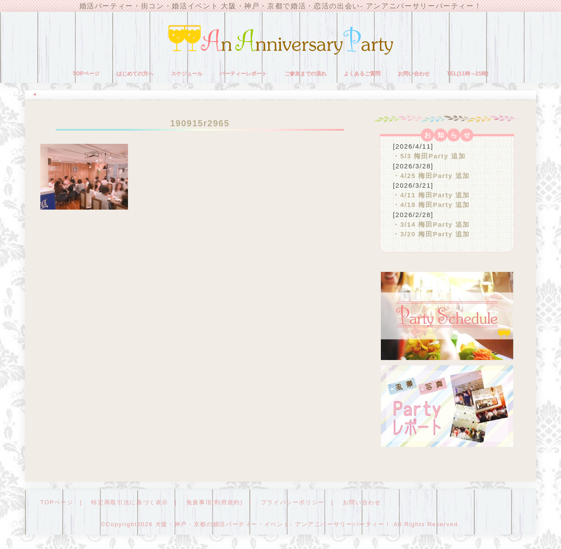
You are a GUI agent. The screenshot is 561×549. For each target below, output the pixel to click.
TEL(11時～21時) (467, 74)
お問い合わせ (414, 74)
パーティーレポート (243, 74)
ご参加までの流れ (305, 74)
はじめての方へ (135, 74)
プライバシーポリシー (293, 502)
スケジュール (186, 74)
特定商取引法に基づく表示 (129, 502)
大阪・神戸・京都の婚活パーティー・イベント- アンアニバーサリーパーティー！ (273, 524)
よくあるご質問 (362, 74)
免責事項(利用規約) (214, 502)
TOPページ (86, 74)
